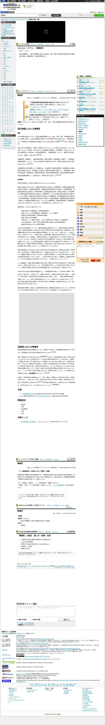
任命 (30, 479)
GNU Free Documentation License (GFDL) (38, 643)
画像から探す (30, 691)
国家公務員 (25, 136)
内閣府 (50, 152)
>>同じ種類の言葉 (57, 567)
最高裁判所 (21, 474)
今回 (22, 539)
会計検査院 (39, 152)
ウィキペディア (24, 91)
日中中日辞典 (31, 1)
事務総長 (35, 474)
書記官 (70, 361)
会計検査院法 (61, 196)
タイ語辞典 (85, 703)
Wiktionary (69, 507)
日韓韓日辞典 (39, 1)
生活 (4, 64)
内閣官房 (28, 159)
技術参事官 (62, 566)
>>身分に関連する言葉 (69, 567)
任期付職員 (70, 139)
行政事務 (36, 54)
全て (3, 40)
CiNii (60, 109)
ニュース (45, 109)
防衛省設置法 (48, 191)
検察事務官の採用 (84, 82)
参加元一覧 (101, 12)
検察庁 (63, 159)
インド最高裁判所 (24, 471)
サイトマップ (12, 698)
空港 (29, 539)
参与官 (34, 566)
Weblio (18, 650)
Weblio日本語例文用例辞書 (28, 531)
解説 (48, 471)
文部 (36, 56)
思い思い (82, 226)
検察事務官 (57, 159)
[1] (37, 273)
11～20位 (87, 206)
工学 (4, 55)
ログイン (87, 1)
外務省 (44, 150)
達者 (81, 218)
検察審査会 (66, 168)
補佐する (52, 474)
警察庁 (47, 159)
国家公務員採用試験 (41, 136)
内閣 (19, 159)
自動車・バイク (7, 50)
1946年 (20, 377)
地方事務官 (24, 409)
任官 (52, 141)
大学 (26, 542)
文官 (22, 413)
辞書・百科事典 (7, 81)
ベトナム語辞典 (86, 705)
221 (33, 477)
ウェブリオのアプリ (32, 689)
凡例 (52, 44)
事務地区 (81, 129)
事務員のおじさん (84, 119)
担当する (42, 54)
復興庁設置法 (24, 194)
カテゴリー (54, 91)
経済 (61, 136)
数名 (64, 474)
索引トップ (34, 44)
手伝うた (38, 544)
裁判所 (49, 168)
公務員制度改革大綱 (28, 394)
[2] (72, 278)
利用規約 (11, 695)
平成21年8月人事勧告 (44, 396)
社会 (20, 19)
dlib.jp (35, 112)
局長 (24, 368)
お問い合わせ (49, 689)
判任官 (23, 382)
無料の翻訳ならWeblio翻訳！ (30, 6)
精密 (81, 215)
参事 (57, 170)
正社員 (28, 544)
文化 (4, 61)
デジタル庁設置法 (56, 194)
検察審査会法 (63, 198)
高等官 (45, 349)
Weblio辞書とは (13, 689)
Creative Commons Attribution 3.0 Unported (36, 659)
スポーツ (5, 70)
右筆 (22, 411)
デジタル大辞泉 (24, 44)
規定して (39, 479)
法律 (57, 136)
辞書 (3, 1)
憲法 (55, 477)
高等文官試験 (58, 357)
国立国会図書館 (22, 175)
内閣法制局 (36, 159)
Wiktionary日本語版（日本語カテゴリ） (32, 505)
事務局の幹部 (82, 144)
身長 (81, 209)
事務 (64, 122)
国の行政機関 (23, 54)
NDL (31, 112)
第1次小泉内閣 (30, 271)
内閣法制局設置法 (67, 187)
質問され (47, 539)
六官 (44, 566)
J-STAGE (65, 109)
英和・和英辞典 (22, 1)
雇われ (45, 544)
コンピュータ (7, 46)
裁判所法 (33, 198)
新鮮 (81, 221)
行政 (53, 136)
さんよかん (39, 566)
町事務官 (81, 105)
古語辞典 (47, 1)
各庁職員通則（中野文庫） (29, 421)
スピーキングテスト (9, 147)
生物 (4, 72)
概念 (81, 229)
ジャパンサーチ (42, 112)
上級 (26, 477)
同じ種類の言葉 (13, 19)
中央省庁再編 (42, 267)
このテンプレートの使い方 (38, 107)
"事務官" (38, 109)
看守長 (81, 86)
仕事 (33, 544)
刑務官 (81, 92)
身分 (23, 19)
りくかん (47, 566)
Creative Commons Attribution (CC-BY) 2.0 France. (37, 656)
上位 (22, 542)
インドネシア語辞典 (87, 701)
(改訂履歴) (37, 640)
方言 (4, 79)
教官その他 (57, 54)
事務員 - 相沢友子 (84, 125)
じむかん (26, 518)
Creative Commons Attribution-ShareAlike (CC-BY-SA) (41, 648)
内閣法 (38, 187)
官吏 (32, 349)
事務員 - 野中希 (83, 127)
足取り (82, 232)
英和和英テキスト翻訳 (26, 603)
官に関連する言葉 (21, 566)
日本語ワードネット (21, 673)
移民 (33, 539)
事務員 (47, 477)
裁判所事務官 (54, 198)
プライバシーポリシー (14, 696)
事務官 (63, 650)
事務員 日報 (82, 123)
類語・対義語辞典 (11, 1)
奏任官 (23, 357)
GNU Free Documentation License (45, 639)
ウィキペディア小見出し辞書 (28, 459)
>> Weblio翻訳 (99, 241)
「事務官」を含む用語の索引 (26, 623)
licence (24, 681)
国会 (42, 170)
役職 (30, 546)
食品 (4, 75)
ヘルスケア (6, 66)
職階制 (23, 254)
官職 (41, 122)
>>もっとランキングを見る (96, 238)
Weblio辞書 (21, 642)
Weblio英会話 (8, 141)
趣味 (4, 68)
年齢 (81, 212)
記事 (33, 471)
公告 (20, 477)
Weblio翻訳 (85, 695)
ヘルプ (102, 1)
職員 (73, 54)
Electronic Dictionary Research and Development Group (68, 680)
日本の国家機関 (56, 122)
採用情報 (66, 693)
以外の (21, 56)
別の (63, 54)
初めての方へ (93, 12)
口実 (81, 224)
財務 (28, 56)
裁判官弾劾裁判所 (51, 172)
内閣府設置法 (45, 189)
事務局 (27, 474)
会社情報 (66, 691)
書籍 (50, 109)
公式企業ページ (68, 689)
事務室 (23, 525)
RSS (59, 714)
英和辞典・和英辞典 (87, 693)
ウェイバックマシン (44, 421)
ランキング (47, 44)
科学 (38, 56)
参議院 (29, 172)
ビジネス (5, 42)
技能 (65, 54)
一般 (31, 54)
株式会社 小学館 (20, 637)
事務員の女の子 (83, 121)
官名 (56, 139)
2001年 (34, 267)
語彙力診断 (7, 145)
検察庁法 (31, 196)
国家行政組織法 (42, 228)
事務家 (80, 138)
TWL (49, 112)
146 (58, 477)
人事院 (42, 274)
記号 (3, 133)
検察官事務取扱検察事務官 (86, 88)
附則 (50, 228)
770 (41, 477)
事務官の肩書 (82, 134)
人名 (4, 77)
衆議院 (66, 170)
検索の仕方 (12, 691)
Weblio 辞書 (95, 1)
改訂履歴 (68, 650)
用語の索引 (40, 44)
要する (70, 54)
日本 (33, 122)
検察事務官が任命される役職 (87, 94)
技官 (51, 54)
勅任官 (29, 366)
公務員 (47, 54)
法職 (80, 80)
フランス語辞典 (86, 700)
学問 (4, 59)
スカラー (55, 109)
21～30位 (94, 206)
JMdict (27, 680)
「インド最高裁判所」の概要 (60, 485)
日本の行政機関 (35, 139)
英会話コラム (7, 138)
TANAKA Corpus (6, 654)
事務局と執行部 (83, 142)
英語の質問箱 (7, 143)
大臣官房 (48, 368)
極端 (81, 235)
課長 (71, 359)
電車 (4, 48)
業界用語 (5, 44)
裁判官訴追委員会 (65, 172)
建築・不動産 (7, 57)
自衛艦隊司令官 (69, 566)
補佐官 (69, 474)
